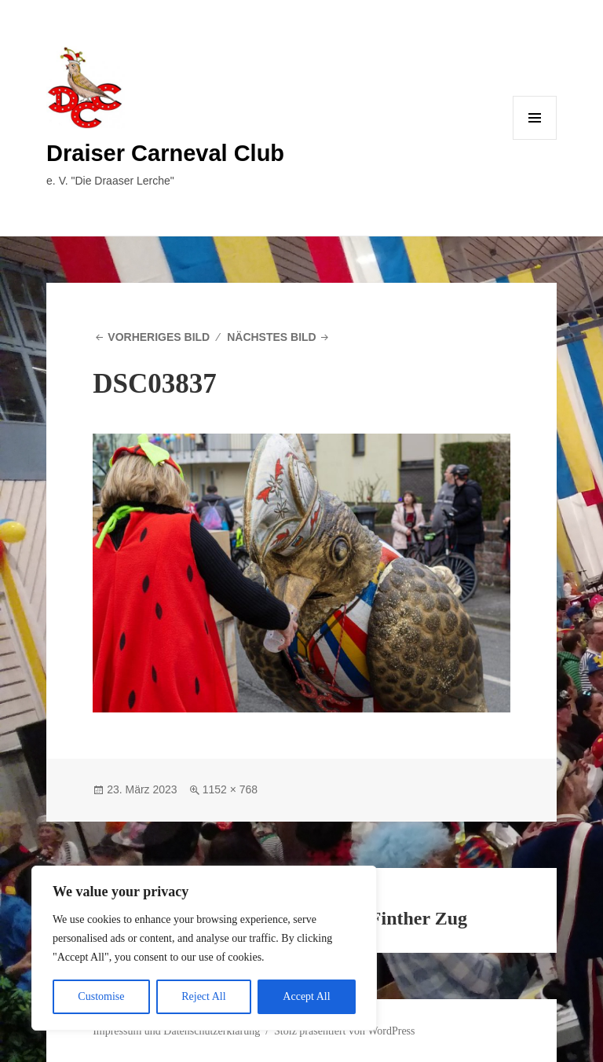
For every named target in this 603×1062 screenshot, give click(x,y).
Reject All (203, 996)
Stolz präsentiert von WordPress (344, 1031)
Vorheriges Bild (159, 337)
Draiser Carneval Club (165, 153)
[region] (204, 948)
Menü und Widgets (535, 139)
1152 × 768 (230, 789)
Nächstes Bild (271, 337)
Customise (101, 996)
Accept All (306, 996)
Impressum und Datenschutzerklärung (176, 1031)
